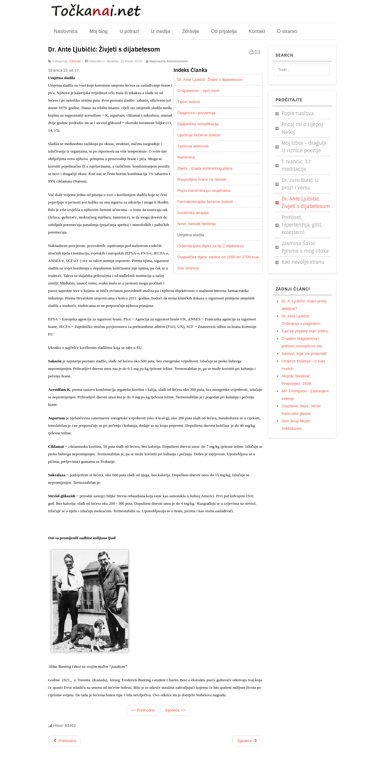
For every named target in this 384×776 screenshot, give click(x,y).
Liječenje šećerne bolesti (198, 135)
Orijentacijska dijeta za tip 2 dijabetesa (210, 246)
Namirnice (186, 157)
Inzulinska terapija (192, 212)
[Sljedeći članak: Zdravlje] (247, 740)
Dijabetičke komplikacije (198, 124)
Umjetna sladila (190, 235)
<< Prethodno (143, 710)
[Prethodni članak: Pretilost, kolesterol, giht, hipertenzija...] (64, 740)
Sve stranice (188, 268)
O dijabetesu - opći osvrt (198, 90)
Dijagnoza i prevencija (196, 113)
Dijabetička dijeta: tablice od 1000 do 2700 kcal (218, 257)
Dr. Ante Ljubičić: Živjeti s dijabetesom (104, 49)
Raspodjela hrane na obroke (201, 179)
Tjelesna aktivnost (192, 146)
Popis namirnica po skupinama (203, 190)
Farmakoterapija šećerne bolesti (205, 201)
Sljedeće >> (175, 710)
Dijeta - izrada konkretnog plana (204, 168)
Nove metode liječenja (196, 224)
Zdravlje (75, 61)
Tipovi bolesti (188, 102)
